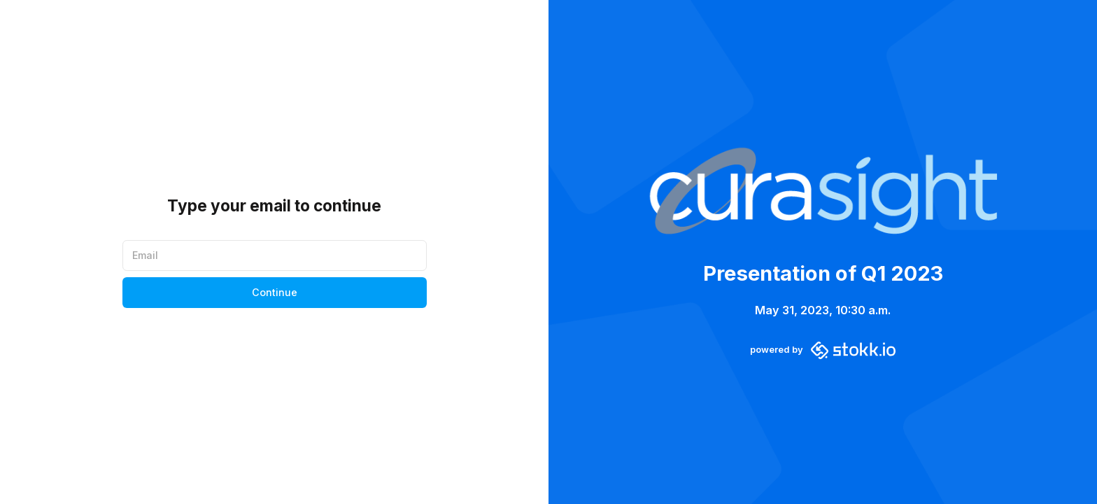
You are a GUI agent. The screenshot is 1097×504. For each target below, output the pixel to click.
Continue (274, 292)
